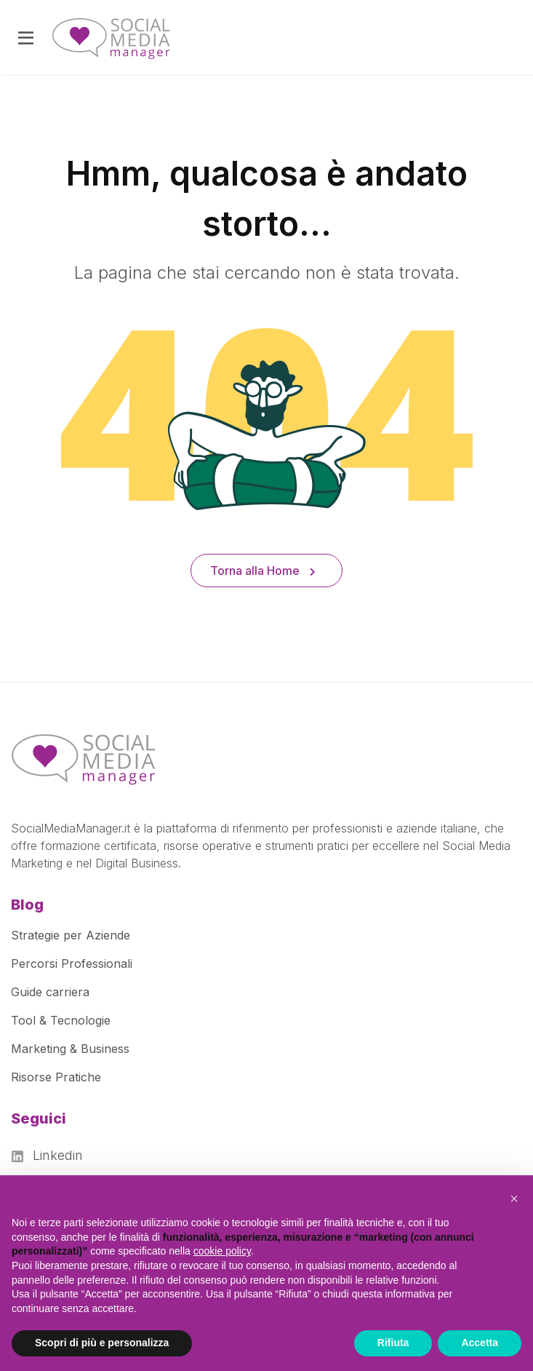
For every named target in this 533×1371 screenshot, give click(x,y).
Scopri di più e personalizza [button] (102, 1342)
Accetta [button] (479, 1342)
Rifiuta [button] (393, 1342)
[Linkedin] (51, 1155)
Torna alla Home (263, 570)
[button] (514, 1198)
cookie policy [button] (222, 1251)
